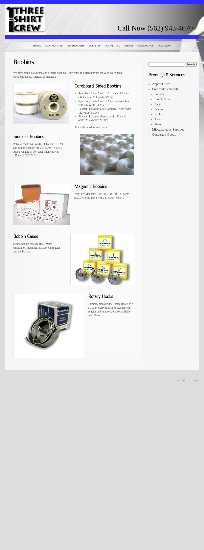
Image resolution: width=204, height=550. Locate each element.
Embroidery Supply (165, 89)
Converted (112, 45)
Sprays (158, 104)
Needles (159, 114)
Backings (159, 94)
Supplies (95, 45)
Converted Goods (164, 134)
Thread (158, 124)
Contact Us (145, 45)
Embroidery (76, 45)
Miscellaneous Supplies (168, 129)
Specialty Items (162, 99)
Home (37, 45)
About (128, 45)
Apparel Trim (54, 45)
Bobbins (159, 109)
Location (164, 45)
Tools (157, 119)
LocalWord (193, 380)
